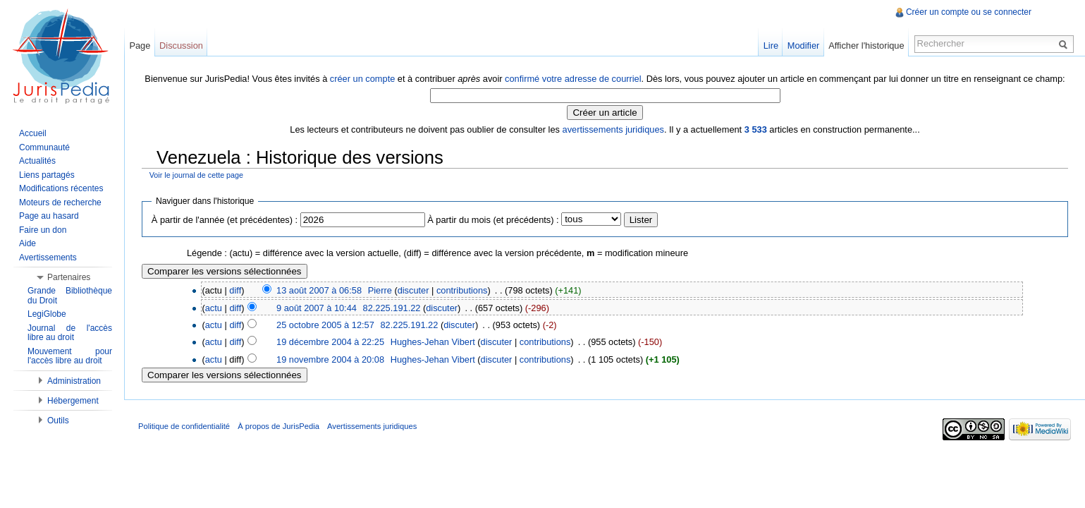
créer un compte (362, 78)
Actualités (37, 161)
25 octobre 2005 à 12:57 (325, 325)
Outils (58, 420)
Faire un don (42, 230)
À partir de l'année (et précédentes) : (225, 219)
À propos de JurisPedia (278, 426)
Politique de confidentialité (184, 426)
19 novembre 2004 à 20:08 (330, 359)
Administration (74, 381)
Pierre (380, 290)
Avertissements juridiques (372, 426)
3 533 (755, 129)
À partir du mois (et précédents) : (492, 219)
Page (139, 45)
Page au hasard (49, 216)
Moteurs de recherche (60, 202)
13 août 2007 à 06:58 (319, 290)
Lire (771, 45)
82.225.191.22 (392, 308)
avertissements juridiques (613, 129)
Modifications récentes (61, 188)
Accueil (33, 133)
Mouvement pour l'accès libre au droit (69, 356)
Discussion (181, 45)
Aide (27, 243)
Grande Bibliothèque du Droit (69, 296)
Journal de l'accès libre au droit (69, 333)
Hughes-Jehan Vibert (433, 342)
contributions (462, 290)
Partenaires (68, 277)
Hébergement (73, 401)
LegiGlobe (46, 314)
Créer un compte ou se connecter (968, 12)
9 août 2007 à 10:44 (316, 308)
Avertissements (48, 257)
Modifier (803, 45)
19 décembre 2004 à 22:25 (330, 342)
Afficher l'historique (866, 45)
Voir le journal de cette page (196, 175)
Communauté (44, 147)
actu (213, 308)
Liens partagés (47, 175)
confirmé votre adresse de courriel (573, 78)
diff (235, 290)
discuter (413, 290)
